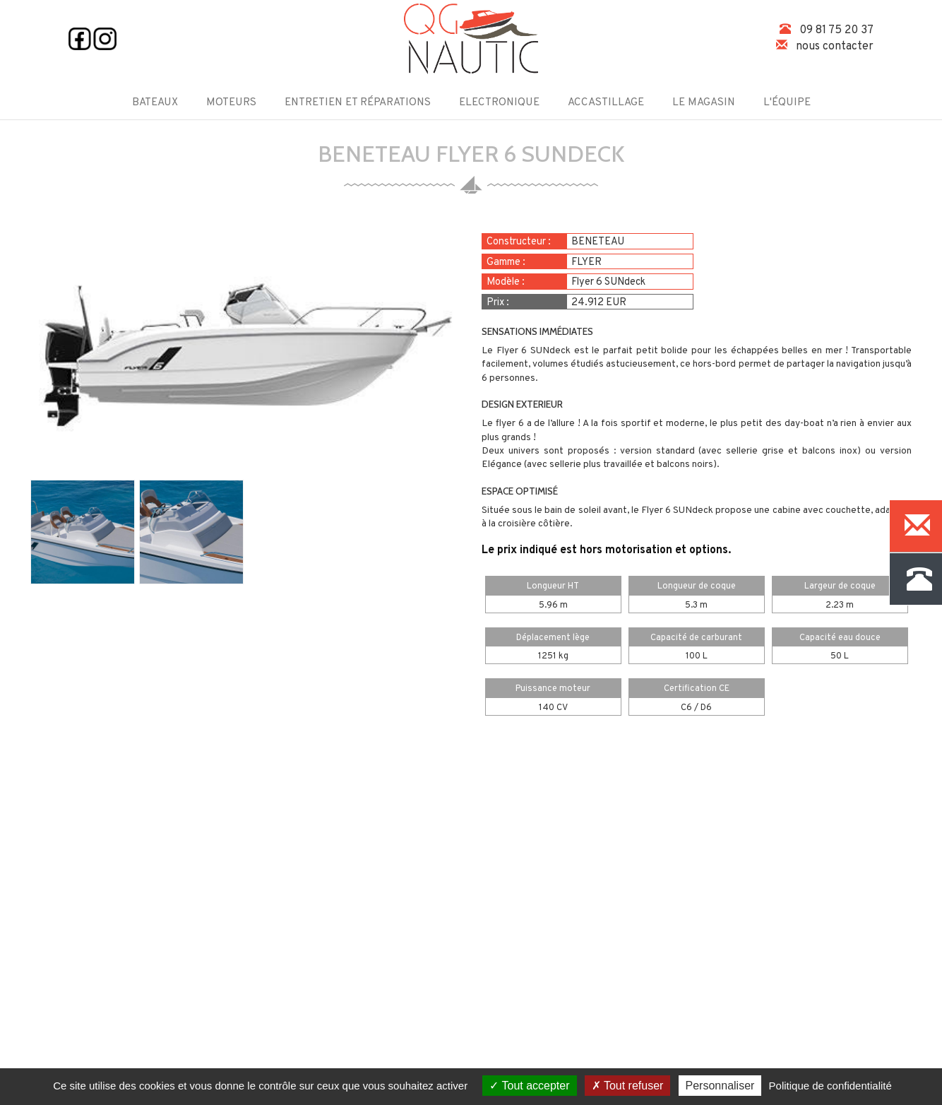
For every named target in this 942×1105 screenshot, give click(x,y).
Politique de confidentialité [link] (830, 1086)
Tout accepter (529, 1086)
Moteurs (231, 103)
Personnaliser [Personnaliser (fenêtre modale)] (720, 1086)
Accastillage (606, 103)
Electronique (499, 103)
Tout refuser (628, 1086)
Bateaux (155, 103)
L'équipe (787, 103)
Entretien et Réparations (358, 103)
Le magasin (703, 103)
